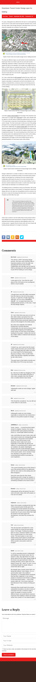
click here (19, 117)
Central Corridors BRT (22, 126)
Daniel (12, 550)
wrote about (24, 72)
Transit (11, 16)
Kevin (12, 277)
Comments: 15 (29, 16)
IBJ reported (18, 77)
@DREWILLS (14, 424)
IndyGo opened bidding (13, 115)
